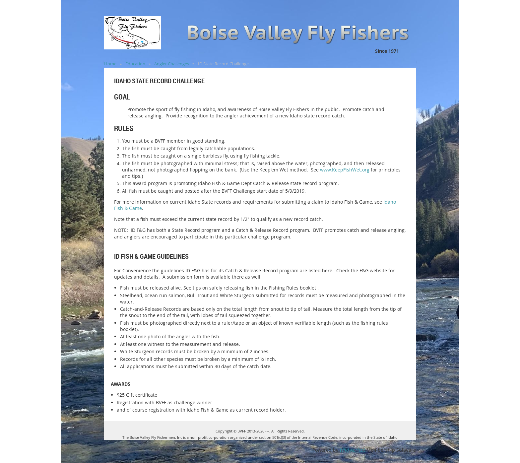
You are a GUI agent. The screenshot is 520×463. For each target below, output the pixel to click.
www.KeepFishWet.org (344, 169)
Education (135, 64)
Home (110, 64)
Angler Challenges (171, 64)
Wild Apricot (352, 450)
